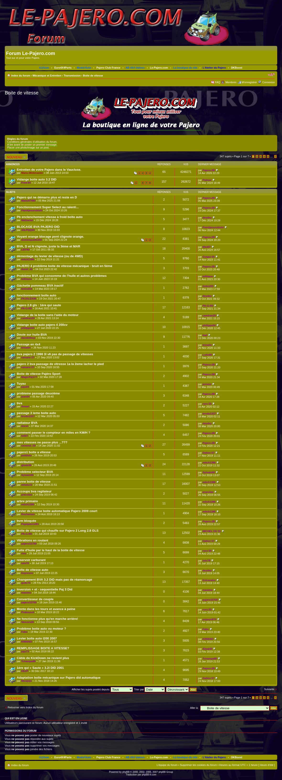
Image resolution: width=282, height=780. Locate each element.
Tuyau (21, 383)
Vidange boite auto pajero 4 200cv (42, 325)
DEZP (24, 671)
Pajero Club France (108, 67)
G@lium (44, 67)
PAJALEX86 (28, 298)
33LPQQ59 (28, 230)
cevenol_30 (28, 445)
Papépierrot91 (30, 524)
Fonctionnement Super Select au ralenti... (48, 207)
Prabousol (27, 612)
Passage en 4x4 (28, 344)
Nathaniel (27, 220)
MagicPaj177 (29, 377)
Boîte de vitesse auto (32, 570)
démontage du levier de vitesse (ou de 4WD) (50, 256)
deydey (207, 217)
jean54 (25, 396)
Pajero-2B (209, 170)
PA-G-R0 (26, 308)
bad (205, 335)
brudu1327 (28, 416)
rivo (23, 553)
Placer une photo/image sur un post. (28, 147)
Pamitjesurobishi (32, 210)
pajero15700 (29, 543)
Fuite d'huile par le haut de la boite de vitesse (51, 550)
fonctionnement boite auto (36, 295)
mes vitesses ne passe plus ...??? (42, 442)
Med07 (207, 246)
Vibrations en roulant (32, 540)
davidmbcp (28, 337)
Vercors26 (27, 622)
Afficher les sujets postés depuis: (102, 689)
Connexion (268, 82)
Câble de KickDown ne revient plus (43, 658)
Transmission (72, 75)
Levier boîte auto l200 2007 (37, 638)
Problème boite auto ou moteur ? (41, 628)
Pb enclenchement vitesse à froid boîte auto (50, 217)
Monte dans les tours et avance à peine (46, 609)
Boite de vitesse (93, 75)
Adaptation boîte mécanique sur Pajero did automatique (58, 677)
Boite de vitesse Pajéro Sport (38, 374)
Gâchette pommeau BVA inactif (40, 285)
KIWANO (26, 641)
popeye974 (209, 619)
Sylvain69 (27, 475)
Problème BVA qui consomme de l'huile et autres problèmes (62, 276)
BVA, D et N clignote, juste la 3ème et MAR (48, 246)
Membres (230, 82)
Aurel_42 (26, 269)
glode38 (26, 465)
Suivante (269, 689)
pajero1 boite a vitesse (33, 452)
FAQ (217, 82)
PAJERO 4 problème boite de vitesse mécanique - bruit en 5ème (64, 266)
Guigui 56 (209, 256)
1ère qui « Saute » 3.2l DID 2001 (40, 668)
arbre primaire (27, 501)
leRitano (26, 279)
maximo (26, 592)
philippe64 (27, 328)
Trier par (149, 689)
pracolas (26, 494)
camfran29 (27, 318)
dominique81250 (31, 239)
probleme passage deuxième (38, 393)
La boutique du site (185, 67)
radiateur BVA (27, 423)
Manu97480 (28, 200)
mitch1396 (27, 259)
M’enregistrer (249, 82)
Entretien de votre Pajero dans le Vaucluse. (49, 169)
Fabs (24, 631)
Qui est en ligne (16, 718)
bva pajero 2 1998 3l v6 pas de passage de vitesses (55, 354)
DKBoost (236, 67)
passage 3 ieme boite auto (36, 413)
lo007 (24, 435)
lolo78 (25, 563)
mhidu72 (26, 484)
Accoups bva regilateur (34, 491)
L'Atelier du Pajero (214, 67)
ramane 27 (27, 357)
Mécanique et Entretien (47, 75)
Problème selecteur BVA (35, 472)
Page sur (241, 156)
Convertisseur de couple (35, 599)
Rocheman (28, 514)
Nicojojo (26, 680)
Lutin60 (207, 354)
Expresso (27, 573)
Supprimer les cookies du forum (198, 765)
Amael (25, 406)
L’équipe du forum (167, 765)
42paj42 (207, 648)
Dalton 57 (209, 452)
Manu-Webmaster (32, 172)
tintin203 (26, 288)
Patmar (207, 180)
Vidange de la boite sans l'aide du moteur (48, 315)
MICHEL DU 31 (212, 531)
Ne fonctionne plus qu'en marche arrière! (47, 619)
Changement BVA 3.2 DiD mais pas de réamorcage (54, 579)
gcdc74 (25, 582)
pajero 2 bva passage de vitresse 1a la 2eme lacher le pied (60, 364)
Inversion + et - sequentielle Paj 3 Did (44, 589)
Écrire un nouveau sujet (16, 157)
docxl (24, 426)
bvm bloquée (26, 521)
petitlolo (26, 455)
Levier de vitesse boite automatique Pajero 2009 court (57, 511)
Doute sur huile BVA (32, 334)
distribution (25, 462)
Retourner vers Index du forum (25, 707)
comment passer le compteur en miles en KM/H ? (53, 432)
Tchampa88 (28, 661)
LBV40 (25, 249)
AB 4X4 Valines (135, 67)
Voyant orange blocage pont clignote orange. (50, 236)
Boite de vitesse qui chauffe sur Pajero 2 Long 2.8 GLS (57, 530)
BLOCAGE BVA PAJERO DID (38, 227)
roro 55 (207, 403)
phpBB (126, 772)
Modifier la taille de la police (271, 74)
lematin (26, 347)
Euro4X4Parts (62, 67)
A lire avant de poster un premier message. (32, 144)
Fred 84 (26, 182)
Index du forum (20, 75)
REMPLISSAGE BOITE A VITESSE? (43, 648)
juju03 (25, 386)
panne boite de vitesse (33, 481)
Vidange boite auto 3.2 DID (36, 179)
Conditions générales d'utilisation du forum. (32, 141)
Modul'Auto (84, 67)
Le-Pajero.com (159, 67)
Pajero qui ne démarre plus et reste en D (47, 197)
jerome (207, 384)
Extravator (209, 580)
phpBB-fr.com (149, 774)
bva (19, 403)
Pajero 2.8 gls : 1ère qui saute (39, 305)
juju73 (25, 651)
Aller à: (194, 707)
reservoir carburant (31, 560)
